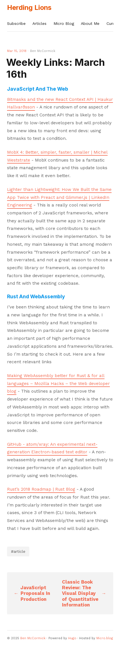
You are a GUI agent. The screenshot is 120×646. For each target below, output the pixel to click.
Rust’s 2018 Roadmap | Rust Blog (41, 489)
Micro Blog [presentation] (64, 23)
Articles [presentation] (39, 23)
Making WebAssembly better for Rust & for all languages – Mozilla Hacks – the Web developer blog (58, 383)
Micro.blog (104, 638)
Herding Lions (29, 7)
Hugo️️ (72, 638)
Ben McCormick (32, 638)
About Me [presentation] (90, 23)
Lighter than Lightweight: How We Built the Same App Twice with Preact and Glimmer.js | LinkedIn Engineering (59, 197)
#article (18, 551)
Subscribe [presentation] (16, 23)
